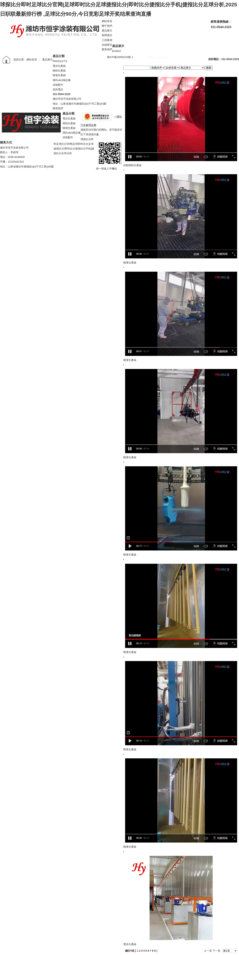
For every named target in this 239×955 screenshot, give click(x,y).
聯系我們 (107, 49)
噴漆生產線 (59, 75)
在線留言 (107, 44)
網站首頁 (107, 21)
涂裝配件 (58, 84)
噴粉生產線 (59, 70)
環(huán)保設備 (62, 80)
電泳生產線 (59, 65)
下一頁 (216, 950)
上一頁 (208, 950)
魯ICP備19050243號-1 (120, 57)
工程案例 (107, 40)
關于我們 (107, 25)
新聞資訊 (107, 35)
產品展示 (107, 30)
